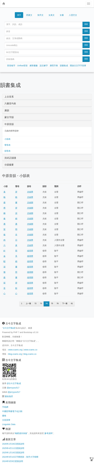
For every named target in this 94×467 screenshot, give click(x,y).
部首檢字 (11, 65)
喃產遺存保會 (21, 433)
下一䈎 (64, 304)
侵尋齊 (30, 251)
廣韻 (6, 110)
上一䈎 (28, 304)
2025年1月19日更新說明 (13, 452)
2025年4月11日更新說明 (13, 448)
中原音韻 (9, 124)
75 (52, 304)
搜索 (86, 24)
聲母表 (7, 145)
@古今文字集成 (14, 383)
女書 (62, 15)
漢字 (19, 15)
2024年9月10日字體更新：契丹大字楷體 (20, 457)
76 (57, 304)
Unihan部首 (22, 65)
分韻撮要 (9, 164)
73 (41, 304)
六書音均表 (10, 103)
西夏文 (29, 15)
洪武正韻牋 (10, 158)
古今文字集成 (9, 328)
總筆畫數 (34, 65)
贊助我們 (9, 396)
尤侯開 (30, 202)
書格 (4, 415)
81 (72, 304)
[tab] (47, 97)
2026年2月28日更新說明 (13, 444)
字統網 (5, 407)
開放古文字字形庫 (78, 65)
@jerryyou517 (13, 388)
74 (46, 304)
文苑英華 (6, 420)
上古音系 (9, 96)
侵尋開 (30, 272)
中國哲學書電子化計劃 (12, 411)
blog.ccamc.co (29, 354)
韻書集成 (64, 65)
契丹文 (40, 15)
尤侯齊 (30, 192)
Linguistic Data (8, 424)
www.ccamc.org (15, 350)
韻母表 (7, 151)
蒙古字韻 (9, 117)
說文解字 (44, 65)
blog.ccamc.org (15, 354)
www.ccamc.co (30, 350)
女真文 (52, 15)
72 (35, 304)
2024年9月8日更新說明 (12, 461)
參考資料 (48, 433)
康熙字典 (54, 65)
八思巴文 (73, 15)
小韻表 (7, 139)
